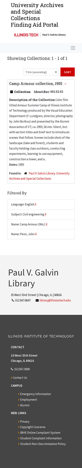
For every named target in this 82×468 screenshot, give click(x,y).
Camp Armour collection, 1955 (36, 83)
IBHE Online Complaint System (40, 433)
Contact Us (20, 378)
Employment (28, 400)
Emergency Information (35, 394)
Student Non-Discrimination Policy (43, 444)
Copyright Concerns (32, 427)
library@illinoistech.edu (55, 300)
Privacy (25, 422)
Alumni (24, 405)
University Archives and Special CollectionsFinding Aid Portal (37, 14)
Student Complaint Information (41, 438)
